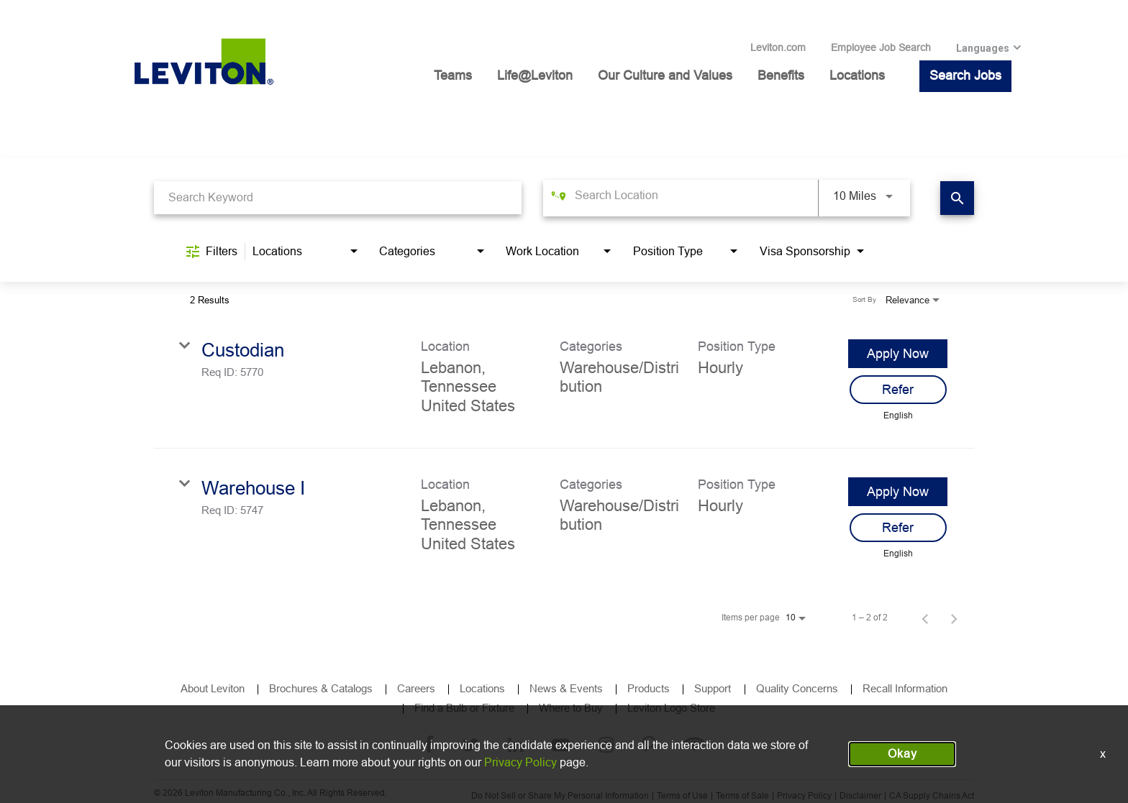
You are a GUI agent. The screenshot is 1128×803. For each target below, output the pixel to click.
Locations (857, 75)
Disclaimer (860, 796)
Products (648, 688)
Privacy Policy (804, 796)
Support (714, 688)
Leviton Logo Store (671, 708)
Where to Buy (571, 708)
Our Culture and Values (665, 75)
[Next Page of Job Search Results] (954, 617)
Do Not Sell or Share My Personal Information (560, 796)
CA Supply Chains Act (931, 796)
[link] (564, 380)
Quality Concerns (797, 688)
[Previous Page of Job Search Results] (925, 617)
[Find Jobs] (957, 198)
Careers (416, 688)
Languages (982, 48)
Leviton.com (778, 47)
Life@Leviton (535, 75)
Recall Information (905, 688)
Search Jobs (965, 75)
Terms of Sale (742, 796)
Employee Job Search (881, 47)
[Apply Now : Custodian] (897, 353)
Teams (453, 75)
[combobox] (337, 197)
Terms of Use (682, 796)
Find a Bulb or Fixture (464, 708)
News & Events (566, 688)
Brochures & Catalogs (321, 688)
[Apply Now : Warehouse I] (897, 491)
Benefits (781, 75)
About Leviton (213, 688)
